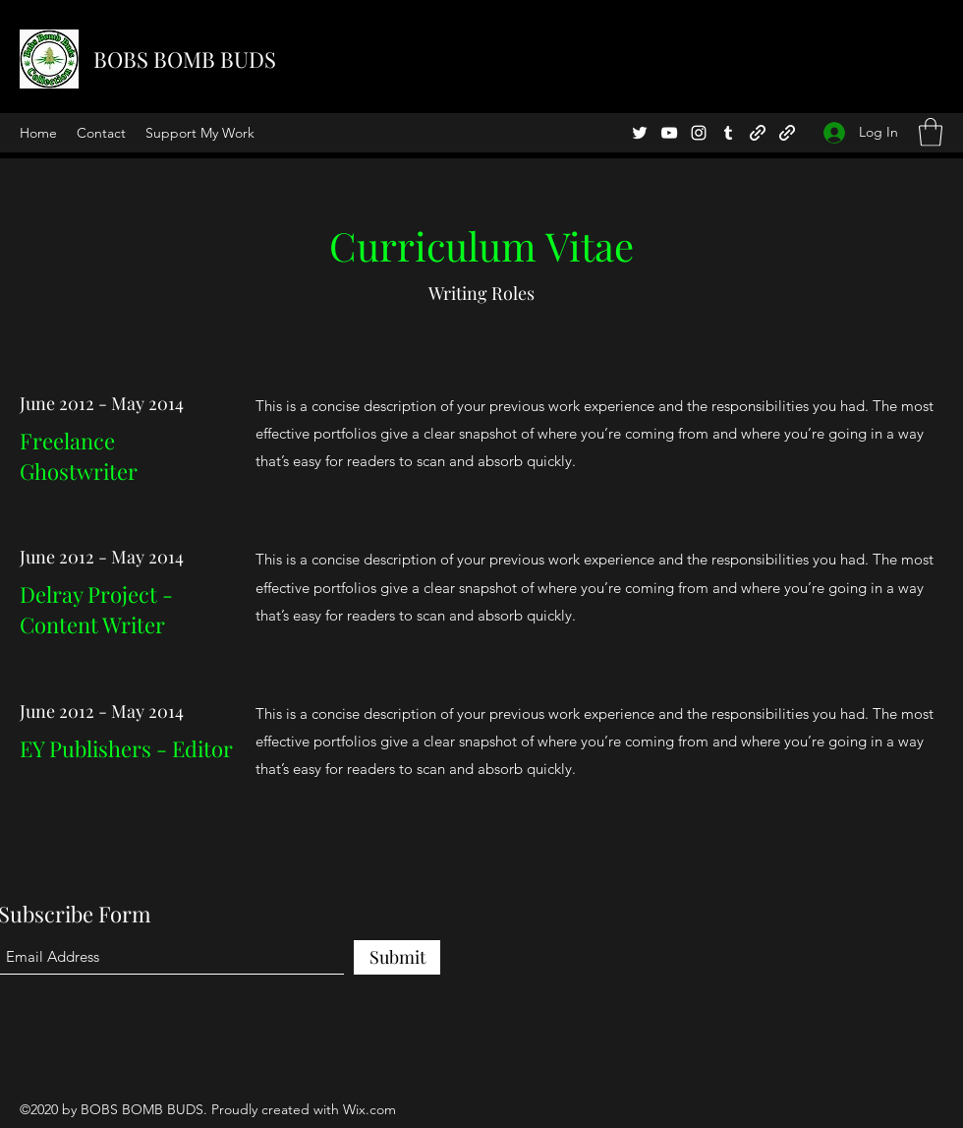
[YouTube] (669, 133)
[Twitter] (640, 133)
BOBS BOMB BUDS (184, 59)
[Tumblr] (728, 133)
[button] (930, 132)
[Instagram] (698, 133)
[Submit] (397, 957)
